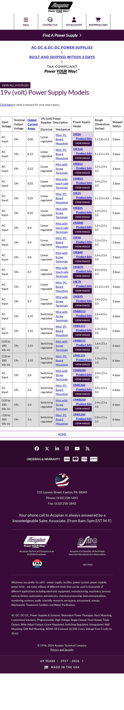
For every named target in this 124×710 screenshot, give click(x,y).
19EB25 (78, 208)
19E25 (77, 193)
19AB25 (78, 178)
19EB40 (78, 252)
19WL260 (79, 385)
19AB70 (78, 267)
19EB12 (78, 163)
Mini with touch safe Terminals (62, 183)
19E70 (77, 281)
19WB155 (79, 311)
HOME (62, 434)
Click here (6, 104)
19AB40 (78, 222)
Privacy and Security (62, 649)
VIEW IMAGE (82, 143)
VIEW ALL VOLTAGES (15, 85)
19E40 (77, 237)
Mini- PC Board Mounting (62, 139)
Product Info (84, 138)
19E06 (77, 134)
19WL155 (79, 326)
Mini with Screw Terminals (62, 168)
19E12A (78, 149)
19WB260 (79, 370)
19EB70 (78, 296)
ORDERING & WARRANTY (43, 459)
